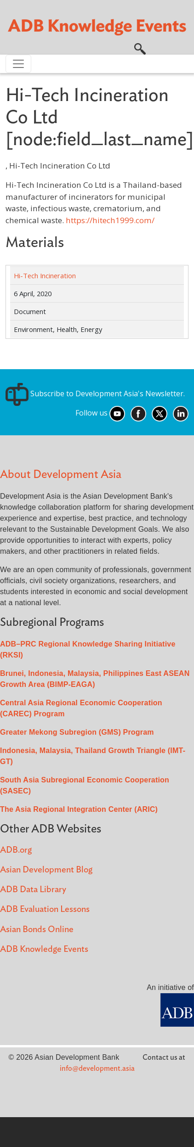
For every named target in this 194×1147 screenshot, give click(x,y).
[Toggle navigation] (18, 64)
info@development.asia (97, 1068)
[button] (140, 48)
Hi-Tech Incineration (45, 275)
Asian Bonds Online (37, 929)
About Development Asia (60, 474)
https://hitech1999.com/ (110, 220)
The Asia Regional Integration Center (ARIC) (79, 809)
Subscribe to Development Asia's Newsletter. (95, 393)
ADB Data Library (33, 889)
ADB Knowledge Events (44, 949)
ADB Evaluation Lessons (45, 909)
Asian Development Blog (46, 870)
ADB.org (16, 850)
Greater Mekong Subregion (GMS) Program (77, 732)
